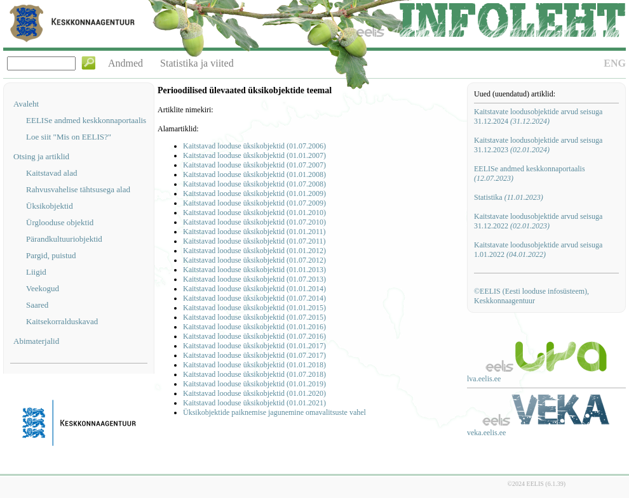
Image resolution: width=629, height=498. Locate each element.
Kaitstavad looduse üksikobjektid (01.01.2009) (254, 193)
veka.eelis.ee (486, 432)
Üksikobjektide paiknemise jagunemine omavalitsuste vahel (274, 412)
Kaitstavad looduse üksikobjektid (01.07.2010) (254, 222)
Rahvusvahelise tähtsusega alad (78, 189)
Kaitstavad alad (52, 173)
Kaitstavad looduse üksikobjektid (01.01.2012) (254, 250)
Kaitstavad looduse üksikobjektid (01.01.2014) (254, 288)
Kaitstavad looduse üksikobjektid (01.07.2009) (254, 203)
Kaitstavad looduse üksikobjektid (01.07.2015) (254, 317)
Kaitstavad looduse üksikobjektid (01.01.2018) (254, 364)
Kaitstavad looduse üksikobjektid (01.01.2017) (254, 345)
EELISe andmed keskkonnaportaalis (86, 120)
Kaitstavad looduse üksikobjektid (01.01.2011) (254, 231)
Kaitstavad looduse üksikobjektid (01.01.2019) (254, 383)
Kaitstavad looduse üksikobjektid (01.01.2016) (254, 326)
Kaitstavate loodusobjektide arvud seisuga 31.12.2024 (538, 116)
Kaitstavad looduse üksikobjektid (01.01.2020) (254, 393)
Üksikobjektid (49, 206)
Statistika (508, 197)
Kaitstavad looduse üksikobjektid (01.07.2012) (254, 260)
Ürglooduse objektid (59, 222)
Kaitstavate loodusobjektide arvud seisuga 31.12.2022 (538, 221)
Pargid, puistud (51, 255)
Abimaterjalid (36, 341)
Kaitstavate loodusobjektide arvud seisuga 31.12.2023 (538, 145)
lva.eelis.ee (484, 378)
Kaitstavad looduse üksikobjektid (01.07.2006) (254, 145)
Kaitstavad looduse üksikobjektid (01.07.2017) (254, 355)
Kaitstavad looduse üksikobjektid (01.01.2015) (254, 307)
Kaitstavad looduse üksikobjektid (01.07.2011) (254, 241)
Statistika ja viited (197, 63)
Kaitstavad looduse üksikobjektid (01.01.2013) (254, 269)
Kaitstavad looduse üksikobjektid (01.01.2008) (254, 174)
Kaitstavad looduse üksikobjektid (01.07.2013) (254, 279)
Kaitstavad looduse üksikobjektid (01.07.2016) (254, 336)
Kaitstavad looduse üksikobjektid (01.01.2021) (254, 402)
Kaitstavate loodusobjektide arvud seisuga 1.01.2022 (538, 249)
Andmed (125, 63)
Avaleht (26, 103)
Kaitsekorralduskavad (62, 321)
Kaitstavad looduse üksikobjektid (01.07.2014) (254, 298)
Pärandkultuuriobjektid (64, 239)
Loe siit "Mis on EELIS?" (68, 136)
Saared (37, 305)
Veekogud (42, 288)
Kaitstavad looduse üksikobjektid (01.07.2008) (254, 184)
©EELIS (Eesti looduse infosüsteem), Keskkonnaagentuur (531, 296)
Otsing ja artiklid (41, 156)
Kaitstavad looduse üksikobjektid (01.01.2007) (254, 155)
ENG (615, 63)
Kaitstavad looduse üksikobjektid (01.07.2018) (254, 374)
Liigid (36, 272)
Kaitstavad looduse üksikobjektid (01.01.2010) (254, 212)
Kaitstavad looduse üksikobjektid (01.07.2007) (254, 165)
